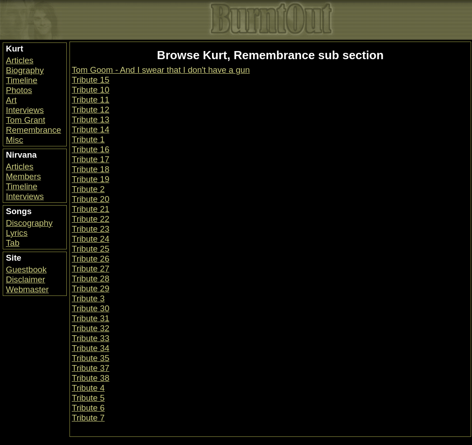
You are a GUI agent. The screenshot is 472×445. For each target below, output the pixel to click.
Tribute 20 (90, 199)
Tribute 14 (90, 129)
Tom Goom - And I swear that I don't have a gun (161, 70)
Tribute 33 (90, 338)
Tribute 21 (90, 209)
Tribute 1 (88, 139)
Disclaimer (25, 279)
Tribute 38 (90, 378)
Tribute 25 (90, 248)
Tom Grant (25, 120)
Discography (29, 223)
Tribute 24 (90, 239)
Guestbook (26, 269)
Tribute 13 (90, 119)
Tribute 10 (90, 89)
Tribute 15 (90, 79)
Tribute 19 (90, 179)
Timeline (21, 80)
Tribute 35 (90, 358)
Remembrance (33, 130)
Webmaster (27, 289)
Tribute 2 (88, 189)
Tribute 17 (90, 159)
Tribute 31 (90, 318)
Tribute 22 (90, 219)
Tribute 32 (90, 328)
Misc (14, 140)
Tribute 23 (90, 229)
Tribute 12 (90, 109)
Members (23, 176)
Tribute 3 (88, 298)
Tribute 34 (90, 348)
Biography (25, 70)
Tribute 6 (88, 407)
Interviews (25, 110)
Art (11, 100)
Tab (12, 243)
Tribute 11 (90, 99)
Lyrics (17, 233)
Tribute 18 (90, 169)
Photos (19, 90)
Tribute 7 (88, 417)
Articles (19, 60)
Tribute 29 (90, 288)
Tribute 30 (90, 308)
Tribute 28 (90, 278)
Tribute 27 (90, 268)
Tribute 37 (90, 368)
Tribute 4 (88, 388)
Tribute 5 (88, 398)
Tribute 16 (90, 149)
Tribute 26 (90, 258)
